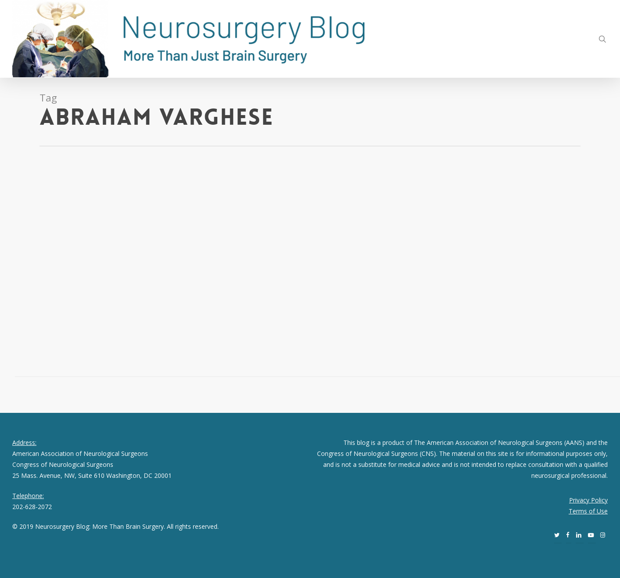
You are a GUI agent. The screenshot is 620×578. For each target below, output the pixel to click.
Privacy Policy (588, 500)
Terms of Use (588, 511)
